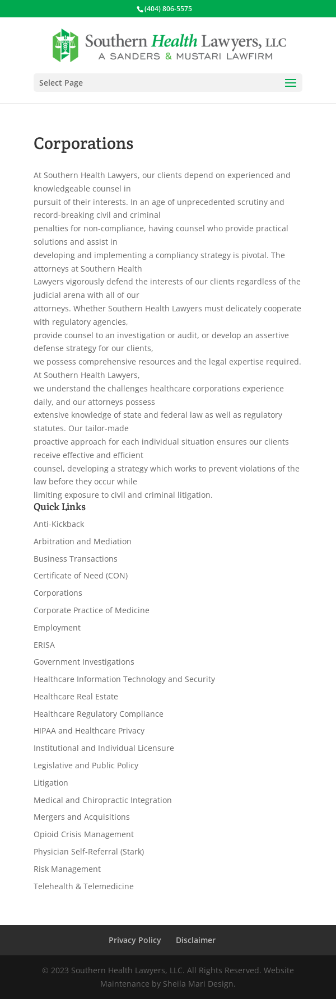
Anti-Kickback (59, 524)
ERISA (44, 644)
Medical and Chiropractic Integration (103, 800)
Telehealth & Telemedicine (84, 886)
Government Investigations (84, 661)
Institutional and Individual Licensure (104, 748)
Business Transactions (76, 558)
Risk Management (67, 868)
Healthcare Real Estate (76, 696)
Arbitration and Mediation (83, 541)
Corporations (58, 592)
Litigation (51, 782)
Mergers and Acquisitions (82, 816)
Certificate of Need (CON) (81, 575)
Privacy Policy (135, 940)
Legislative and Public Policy (86, 765)
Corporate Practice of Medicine (92, 610)
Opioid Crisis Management (84, 834)
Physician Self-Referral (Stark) (89, 851)
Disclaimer (196, 940)
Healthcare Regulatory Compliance (99, 713)
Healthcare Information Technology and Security (124, 679)
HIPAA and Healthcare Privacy (89, 730)
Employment (57, 627)
